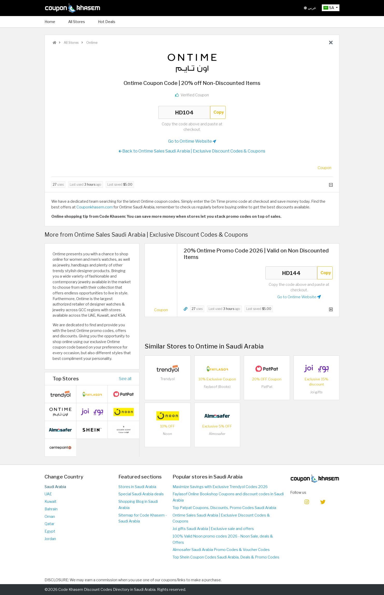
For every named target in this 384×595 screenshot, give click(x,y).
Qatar (49, 523)
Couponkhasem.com (94, 207)
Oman (50, 516)
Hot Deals (106, 21)
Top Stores (66, 378)
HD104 (184, 112)
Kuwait (50, 501)
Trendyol (167, 379)
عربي (310, 8)
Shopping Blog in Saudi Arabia (138, 504)
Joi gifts (316, 392)
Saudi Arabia (55, 486)
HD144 (291, 273)
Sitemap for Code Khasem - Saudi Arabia (142, 518)
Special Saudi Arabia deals (141, 494)
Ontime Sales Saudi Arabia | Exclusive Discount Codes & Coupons (221, 518)
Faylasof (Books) (217, 387)
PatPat (266, 387)
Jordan (50, 538)
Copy (219, 112)
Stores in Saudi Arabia (137, 486)
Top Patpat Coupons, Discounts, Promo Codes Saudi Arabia (224, 507)
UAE (48, 494)
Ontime (91, 43)
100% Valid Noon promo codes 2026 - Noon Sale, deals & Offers (223, 539)
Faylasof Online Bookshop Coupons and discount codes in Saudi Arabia (228, 497)
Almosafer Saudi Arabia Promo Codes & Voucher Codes (221, 549)
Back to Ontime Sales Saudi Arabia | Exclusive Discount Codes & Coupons (192, 151)
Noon (167, 434)
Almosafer (217, 434)
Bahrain (51, 509)
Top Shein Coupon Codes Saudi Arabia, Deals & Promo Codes (226, 557)
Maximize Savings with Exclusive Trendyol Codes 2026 (220, 486)
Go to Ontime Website (192, 141)
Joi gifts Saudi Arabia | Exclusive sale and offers (213, 528)
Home (50, 21)
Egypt (50, 531)
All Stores (76, 21)
